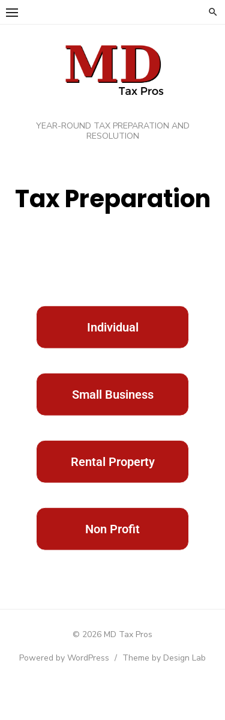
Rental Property (113, 475)
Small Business (113, 408)
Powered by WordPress (64, 658)
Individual (113, 340)
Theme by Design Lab (164, 658)
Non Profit (112, 542)
